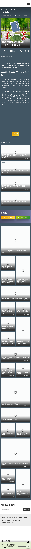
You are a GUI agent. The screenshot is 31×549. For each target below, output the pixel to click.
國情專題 (19, 520)
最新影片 (9, 522)
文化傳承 (3, 15)
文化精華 (7, 9)
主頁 (2, 9)
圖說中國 (9, 15)
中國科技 (4, 517)
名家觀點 (14, 520)
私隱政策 (6, 546)
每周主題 (4, 522)
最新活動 (14, 522)
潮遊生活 (14, 517)
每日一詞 (20, 15)
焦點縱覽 (9, 520)
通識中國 (19, 517)
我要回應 (15, 134)
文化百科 (13, 9)
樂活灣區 (9, 517)
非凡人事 (25, 517)
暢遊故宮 (26, 15)
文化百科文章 (6, 142)
